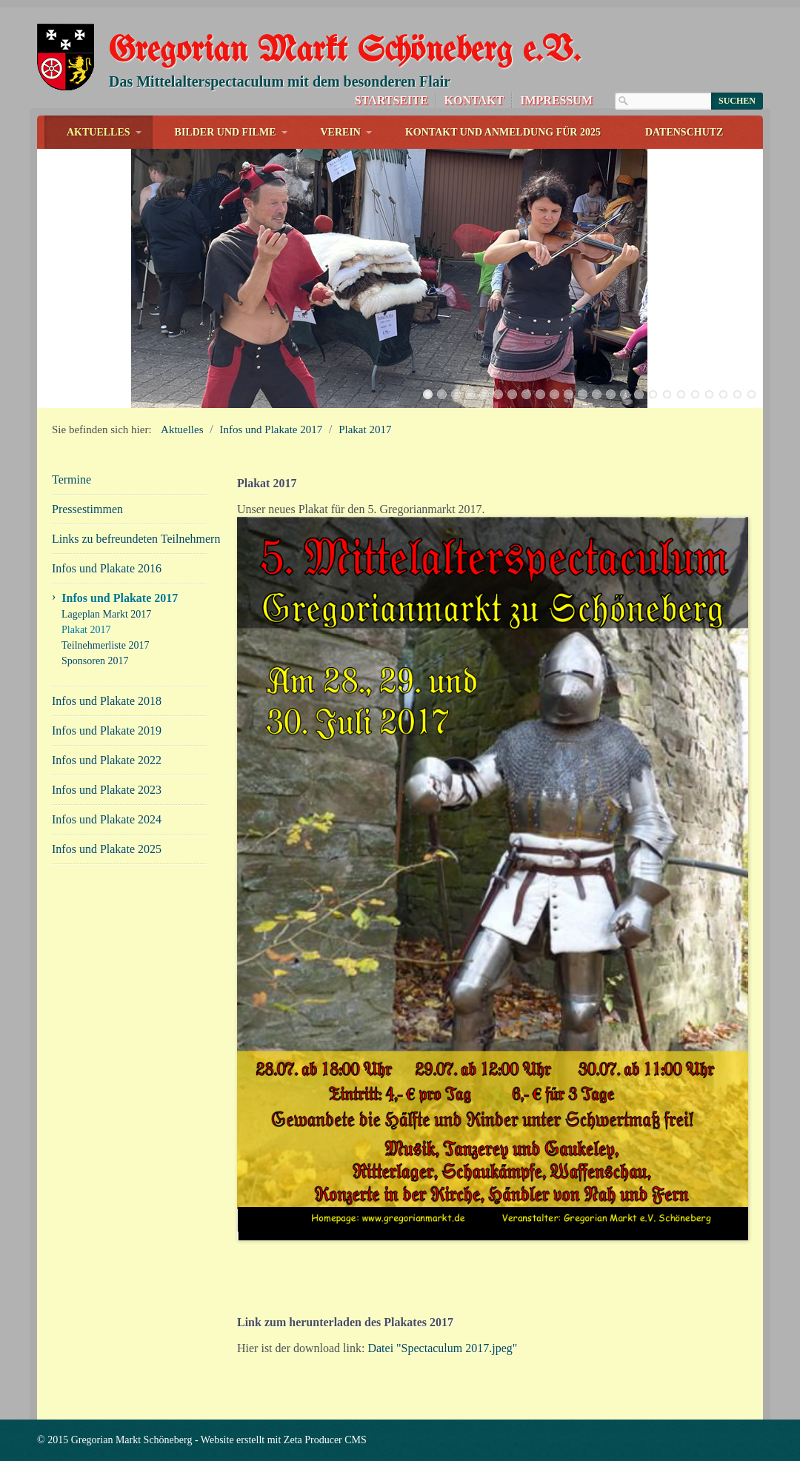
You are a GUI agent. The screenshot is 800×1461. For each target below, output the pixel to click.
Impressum (556, 100)
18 (667, 394)
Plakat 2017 (365, 429)
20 (695, 394)
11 (568, 394)
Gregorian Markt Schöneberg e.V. (344, 51)
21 (709, 394)
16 (639, 394)
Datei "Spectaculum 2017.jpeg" (442, 1348)
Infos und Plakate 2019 (106, 730)
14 (611, 394)
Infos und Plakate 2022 (106, 760)
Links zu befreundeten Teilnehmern (129, 538)
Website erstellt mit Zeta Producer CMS (284, 1439)
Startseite (391, 100)
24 (751, 394)
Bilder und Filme (225, 132)
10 (554, 394)
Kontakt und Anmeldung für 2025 (503, 132)
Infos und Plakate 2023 (106, 789)
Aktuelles (98, 132)
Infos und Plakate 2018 (106, 701)
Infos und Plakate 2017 (271, 429)
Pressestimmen (87, 509)
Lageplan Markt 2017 (106, 614)
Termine (71, 479)
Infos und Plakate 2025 (106, 849)
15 (625, 394)
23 (737, 394)
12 (582, 394)
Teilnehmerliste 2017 (105, 645)
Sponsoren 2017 (95, 660)
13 (596, 394)
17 (653, 394)
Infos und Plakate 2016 (106, 568)
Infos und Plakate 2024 (106, 819)
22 (723, 394)
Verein (341, 132)
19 (681, 394)
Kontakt (474, 100)
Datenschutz (684, 132)
